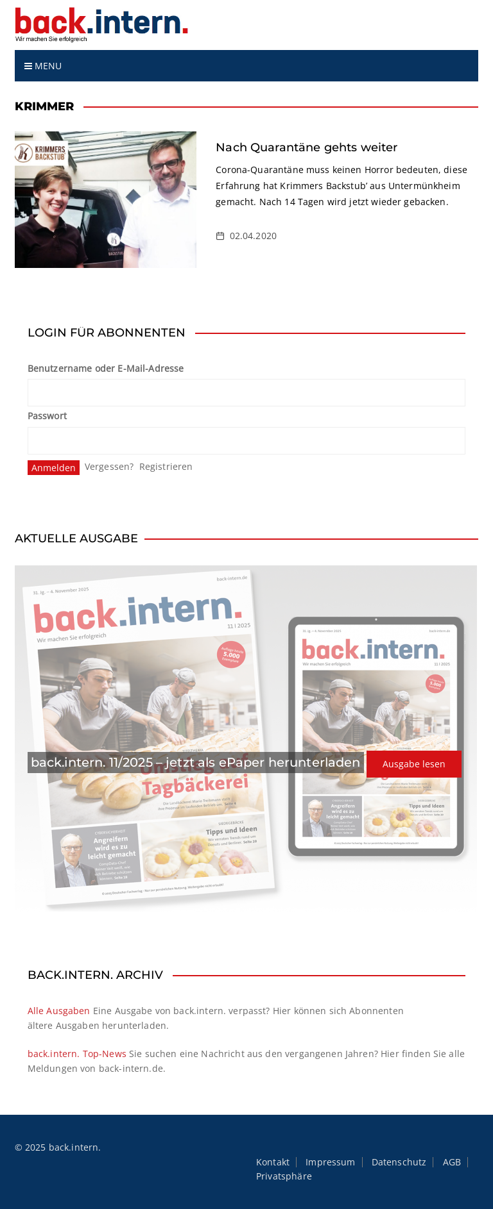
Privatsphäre (284, 1176)
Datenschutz (399, 1162)
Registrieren (166, 466)
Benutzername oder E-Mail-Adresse (106, 368)
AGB (452, 1162)
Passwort (47, 416)
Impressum (330, 1162)
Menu (43, 66)
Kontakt (273, 1162)
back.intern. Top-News (77, 1053)
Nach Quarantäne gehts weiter (306, 147)
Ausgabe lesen (414, 764)
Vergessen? (109, 466)
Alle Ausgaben (59, 1011)
